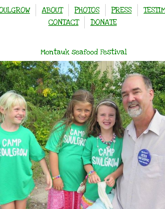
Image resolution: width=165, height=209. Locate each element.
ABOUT (52, 10)
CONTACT (63, 22)
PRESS (121, 10)
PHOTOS (87, 10)
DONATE (103, 22)
